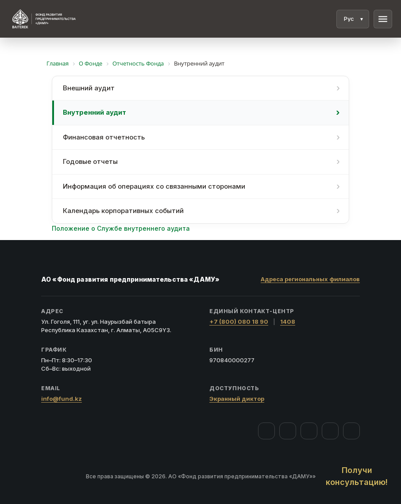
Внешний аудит (89, 88)
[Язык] (352, 19)
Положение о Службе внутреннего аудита (121, 228)
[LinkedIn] (351, 431)
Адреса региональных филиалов (310, 279)
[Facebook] (266, 431)
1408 (287, 321)
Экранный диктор (236, 398)
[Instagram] (287, 431)
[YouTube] (309, 431)
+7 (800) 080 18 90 (238, 321)
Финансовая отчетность (104, 137)
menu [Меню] (383, 19)
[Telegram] (330, 431)
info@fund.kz (61, 398)
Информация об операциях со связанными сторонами (154, 186)
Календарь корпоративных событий (123, 210)
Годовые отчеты (90, 161)
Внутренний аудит (94, 112)
